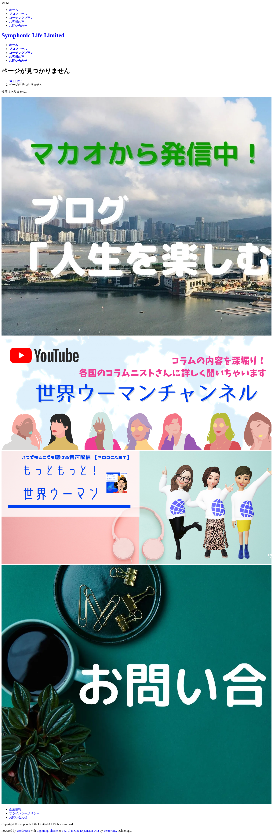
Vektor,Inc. (110, 830)
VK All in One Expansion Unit (80, 830)
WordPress (23, 830)
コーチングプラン (21, 17)
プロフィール (18, 13)
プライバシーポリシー (24, 813)
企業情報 (15, 809)
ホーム (13, 9)
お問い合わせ (18, 25)
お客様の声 (16, 21)
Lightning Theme (47, 830)
